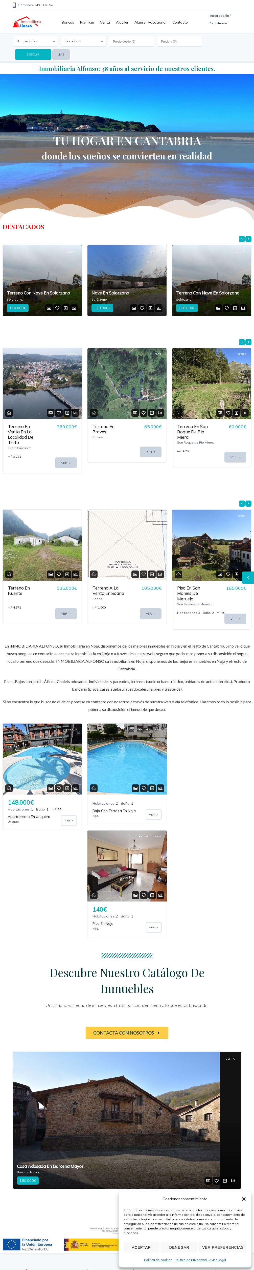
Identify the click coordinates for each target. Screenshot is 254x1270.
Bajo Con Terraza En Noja (114, 810)
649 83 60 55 (85, 1209)
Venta (105, 22)
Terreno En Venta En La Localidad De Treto (20, 434)
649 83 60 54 (85, 1201)
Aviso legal (217, 1260)
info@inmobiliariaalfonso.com (101, 1222)
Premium (87, 22)
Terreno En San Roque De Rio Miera (192, 432)
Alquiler (122, 22)
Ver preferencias (223, 1247)
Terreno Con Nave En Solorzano (38, 293)
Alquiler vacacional (150, 22)
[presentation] (242, 239)
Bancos (68, 22)
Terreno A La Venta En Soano (108, 590)
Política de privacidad (210, 1186)
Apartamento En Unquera (29, 816)
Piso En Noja (187, 816)
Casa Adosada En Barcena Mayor (50, 1059)
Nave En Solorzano (110, 293)
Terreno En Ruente (19, 590)
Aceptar (141, 1247)
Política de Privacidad (191, 1260)
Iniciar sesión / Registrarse (220, 19)
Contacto (180, 22)
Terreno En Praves (103, 429)
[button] (243, 1199)
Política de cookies (158, 1260)
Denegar (179, 1247)
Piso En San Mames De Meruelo (188, 593)
